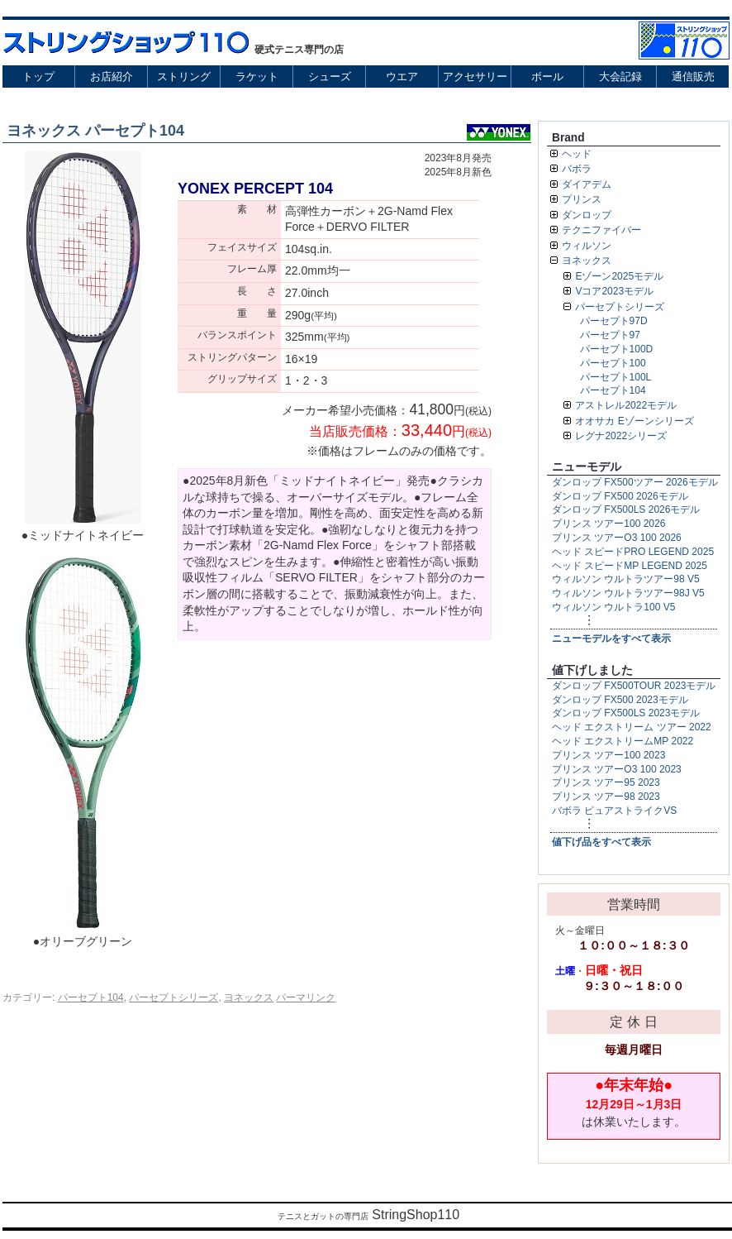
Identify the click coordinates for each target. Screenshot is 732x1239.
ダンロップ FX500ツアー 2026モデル (635, 482)
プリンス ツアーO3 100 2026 (617, 537)
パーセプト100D (617, 349)
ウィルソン (586, 245)
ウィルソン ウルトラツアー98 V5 (626, 579)
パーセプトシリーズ (173, 997)
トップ (38, 76)
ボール (547, 76)
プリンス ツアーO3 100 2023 (617, 769)
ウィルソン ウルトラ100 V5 (613, 607)
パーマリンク (305, 997)
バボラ (577, 169)
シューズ (329, 76)
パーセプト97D (614, 321)
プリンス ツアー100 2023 (608, 755)
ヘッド (577, 154)
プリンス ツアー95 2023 (606, 782)
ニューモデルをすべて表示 (611, 638)
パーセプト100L (616, 377)
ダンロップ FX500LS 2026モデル (626, 509)
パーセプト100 (613, 363)
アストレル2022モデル (626, 405)
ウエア (402, 76)
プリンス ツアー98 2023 (606, 796)
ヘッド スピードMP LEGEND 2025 (629, 566)
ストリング (184, 76)
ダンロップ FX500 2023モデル (620, 700)
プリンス (581, 199)
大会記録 (620, 76)
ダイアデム (586, 184)
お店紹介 (111, 76)
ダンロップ (586, 215)
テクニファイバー (601, 230)
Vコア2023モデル (614, 291)
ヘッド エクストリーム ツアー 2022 (631, 727)
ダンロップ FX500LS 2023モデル (626, 713)
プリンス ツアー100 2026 (608, 523)
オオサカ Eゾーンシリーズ (634, 421)
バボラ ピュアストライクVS (614, 810)
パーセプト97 (610, 335)
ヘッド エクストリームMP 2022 (622, 741)
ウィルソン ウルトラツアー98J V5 (628, 593)
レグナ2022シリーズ (621, 436)
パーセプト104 (91, 997)
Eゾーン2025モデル (619, 276)
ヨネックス (248, 997)
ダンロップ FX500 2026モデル (620, 496)
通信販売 (693, 76)
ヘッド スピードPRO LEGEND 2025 (633, 551)
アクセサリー (475, 76)
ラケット (256, 76)
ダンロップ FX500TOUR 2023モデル (634, 685)
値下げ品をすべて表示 (601, 842)
